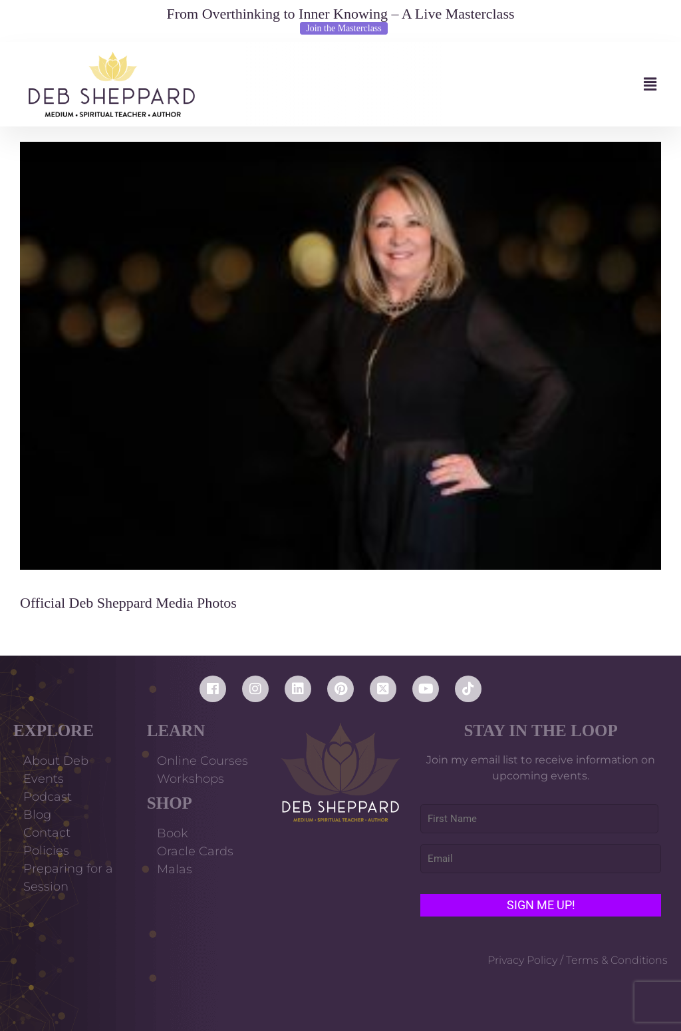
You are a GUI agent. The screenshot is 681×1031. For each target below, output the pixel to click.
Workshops (190, 778)
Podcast (47, 796)
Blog (37, 814)
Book (172, 833)
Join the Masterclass (344, 28)
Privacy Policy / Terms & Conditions (577, 960)
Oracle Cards (195, 851)
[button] (438, 84)
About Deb (55, 760)
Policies (46, 850)
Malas (174, 869)
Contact (46, 832)
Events (43, 778)
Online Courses (202, 760)
